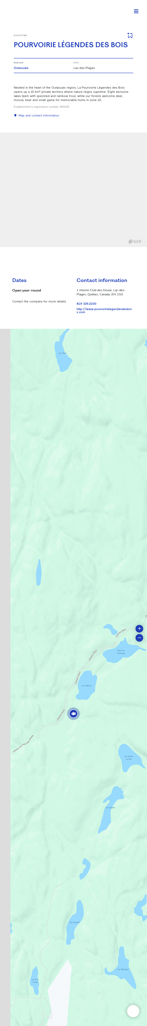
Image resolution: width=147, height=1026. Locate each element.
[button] (73, 713)
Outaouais (21, 67)
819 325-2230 (86, 303)
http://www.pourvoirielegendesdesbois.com (104, 310)
